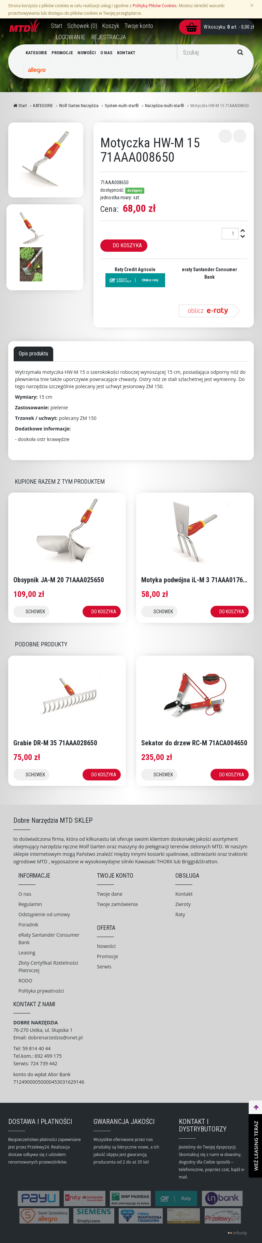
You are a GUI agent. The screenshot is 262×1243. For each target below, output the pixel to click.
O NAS (106, 52)
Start (20, 105)
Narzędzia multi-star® (164, 105)
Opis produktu (33, 353)
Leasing (26, 952)
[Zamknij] (252, 5)
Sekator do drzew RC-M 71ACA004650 (194, 743)
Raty (180, 914)
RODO (25, 980)
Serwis (104, 966)
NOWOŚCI (86, 52)
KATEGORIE (36, 52)
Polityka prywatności (41, 991)
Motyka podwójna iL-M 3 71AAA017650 (195, 580)
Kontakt (184, 894)
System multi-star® (122, 105)
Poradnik (28, 924)
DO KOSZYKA (103, 611)
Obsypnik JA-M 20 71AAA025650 (58, 580)
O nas (24, 894)
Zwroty (183, 904)
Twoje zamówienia (117, 904)
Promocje (107, 956)
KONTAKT (126, 52)
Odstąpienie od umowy (44, 914)
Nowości (106, 946)
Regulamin (30, 904)
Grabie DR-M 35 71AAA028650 (55, 743)
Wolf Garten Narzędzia (79, 105)
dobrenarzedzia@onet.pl (55, 1037)
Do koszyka (127, 245)
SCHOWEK (35, 611)
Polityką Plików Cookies (155, 5)
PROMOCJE (62, 52)
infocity (240, 1233)
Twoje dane (109, 894)
